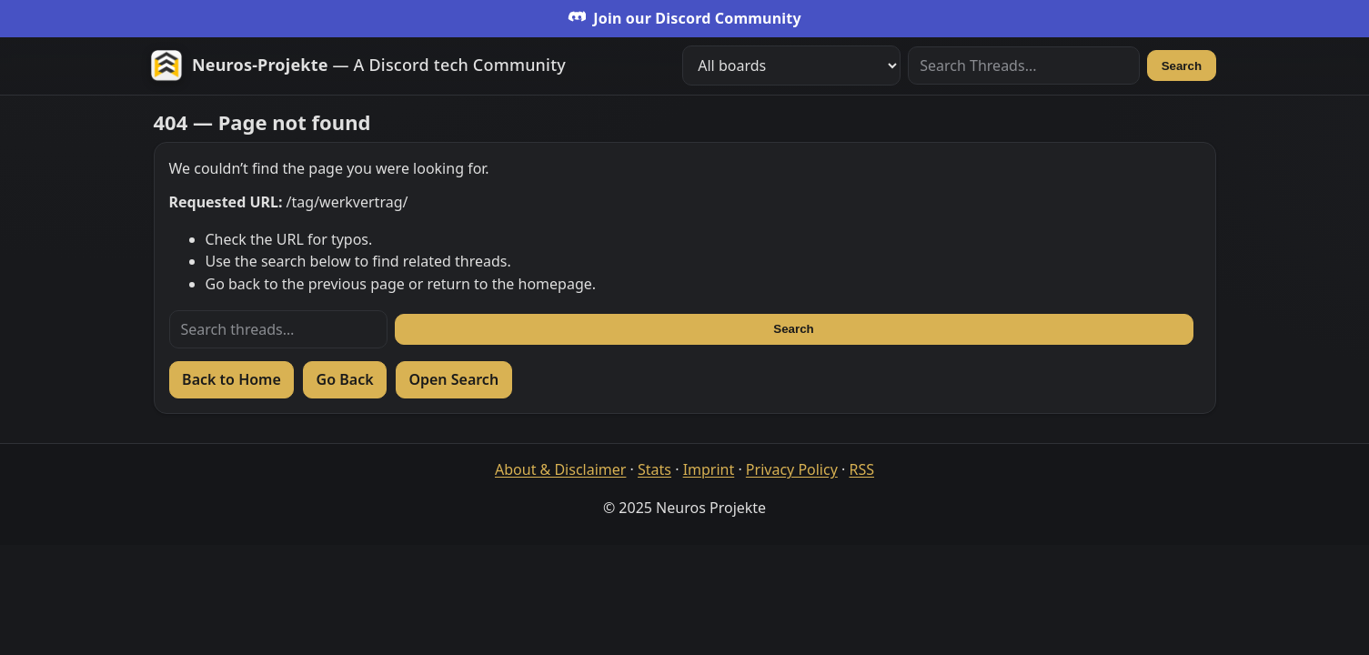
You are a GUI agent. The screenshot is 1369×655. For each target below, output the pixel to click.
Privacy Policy (792, 469)
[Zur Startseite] (358, 65)
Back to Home (231, 379)
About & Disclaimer (560, 469)
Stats (654, 469)
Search (1182, 66)
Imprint (709, 469)
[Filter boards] (791, 65)
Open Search (453, 379)
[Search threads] (278, 329)
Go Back (345, 379)
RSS (861, 469)
